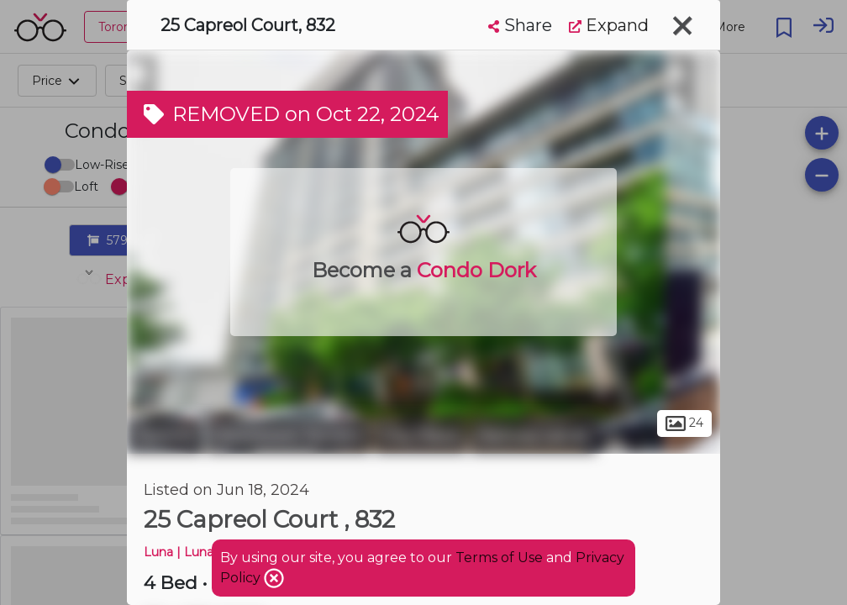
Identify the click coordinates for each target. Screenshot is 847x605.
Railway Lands (533, 435)
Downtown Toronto (288, 435)
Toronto (164, 435)
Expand (609, 25)
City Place (420, 435)
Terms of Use (499, 558)
